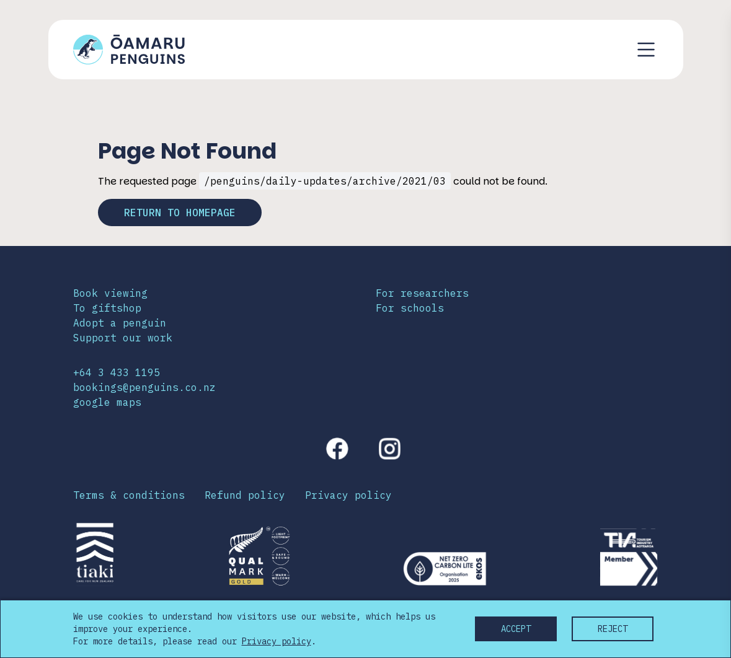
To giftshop (107, 308)
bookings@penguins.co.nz (144, 387)
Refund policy (245, 495)
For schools (410, 308)
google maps (107, 402)
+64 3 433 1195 (116, 372)
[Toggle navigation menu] (646, 49)
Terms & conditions (129, 495)
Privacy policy (348, 495)
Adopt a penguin (119, 323)
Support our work (122, 337)
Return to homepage (180, 212)
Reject (612, 628)
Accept (516, 628)
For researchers (422, 293)
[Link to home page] (129, 49)
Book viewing (110, 293)
